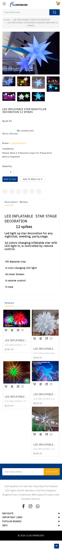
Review (24, 202)
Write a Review (10, 133)
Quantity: (7, 166)
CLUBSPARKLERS (18, 143)
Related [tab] (9, 302)
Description (11, 202)
